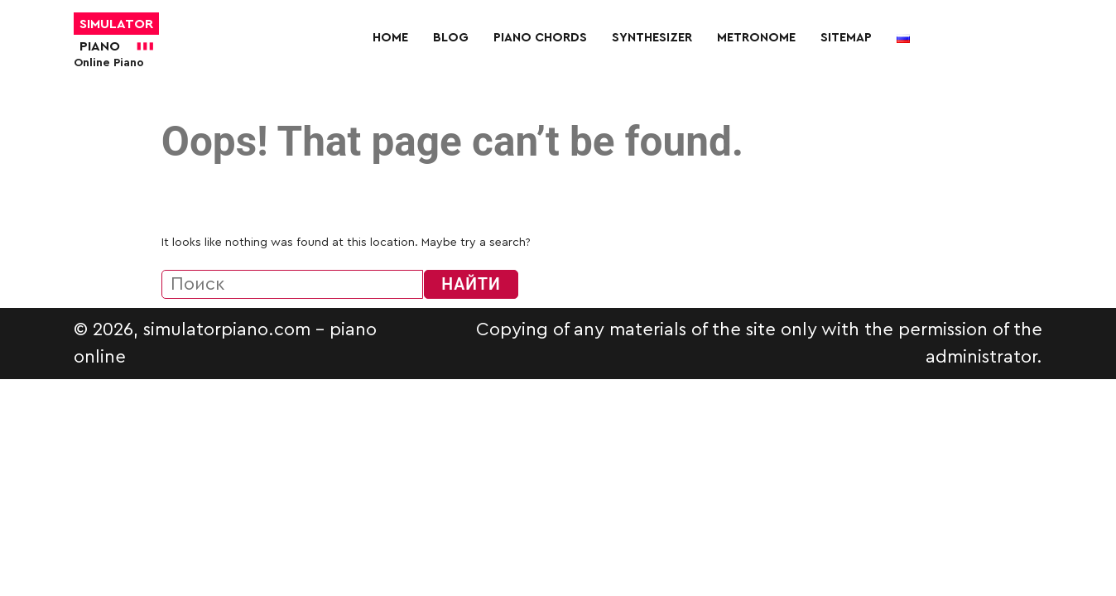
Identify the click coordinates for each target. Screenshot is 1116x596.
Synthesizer (652, 37)
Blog (451, 37)
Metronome (756, 37)
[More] (641, 75)
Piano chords (540, 37)
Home (390, 37)
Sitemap (846, 37)
